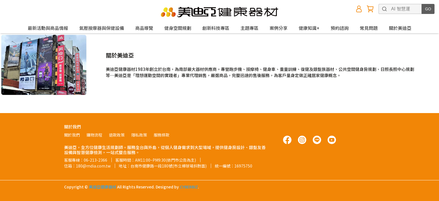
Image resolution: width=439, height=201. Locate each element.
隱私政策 (139, 135)
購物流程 (94, 135)
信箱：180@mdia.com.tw (87, 166)
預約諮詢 (340, 28)
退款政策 (117, 135)
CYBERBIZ (189, 187)
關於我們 (72, 135)
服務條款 (161, 135)
